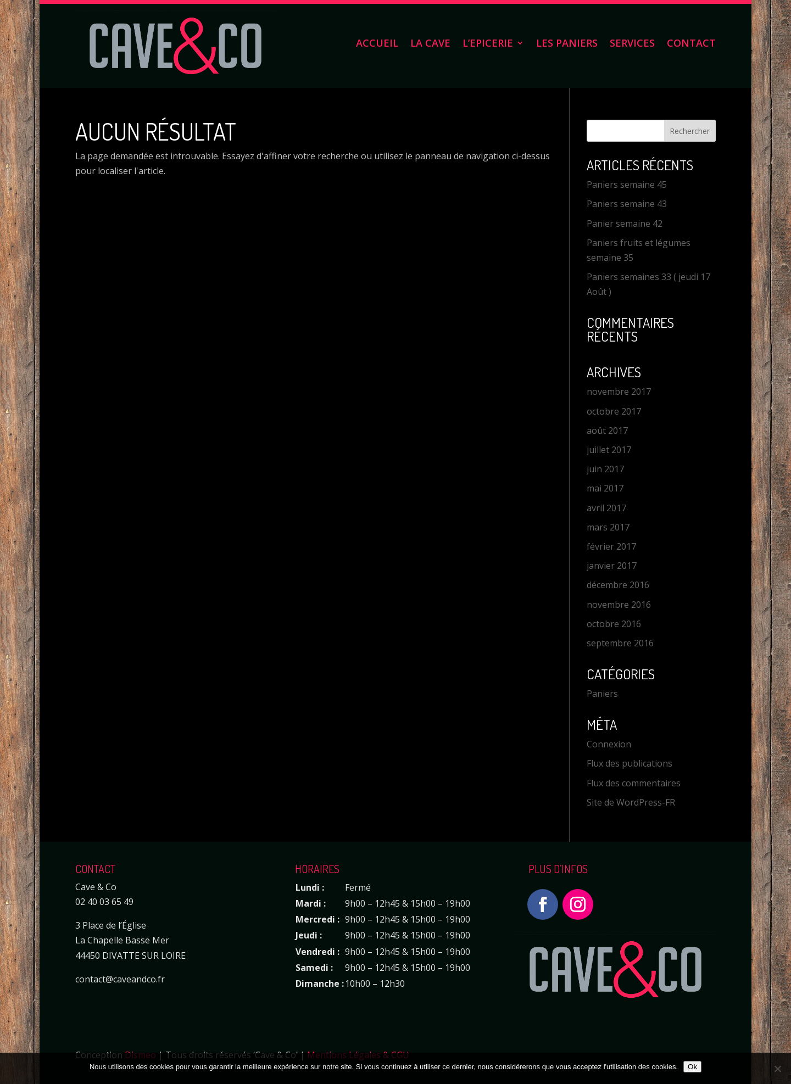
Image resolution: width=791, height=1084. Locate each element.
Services (632, 44)
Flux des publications (629, 763)
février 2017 (611, 546)
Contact (691, 44)
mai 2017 (605, 488)
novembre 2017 (619, 391)
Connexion (609, 744)
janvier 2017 (612, 566)
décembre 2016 (618, 585)
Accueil (377, 44)
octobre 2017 (614, 411)
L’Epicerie (488, 44)
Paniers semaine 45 (627, 184)
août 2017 (607, 430)
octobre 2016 (614, 624)
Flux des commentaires (634, 783)
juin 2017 (605, 469)
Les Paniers (567, 44)
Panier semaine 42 (624, 223)
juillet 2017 (609, 450)
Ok (692, 1067)
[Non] (777, 1068)
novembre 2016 (619, 605)
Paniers (602, 694)
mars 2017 (608, 527)
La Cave (430, 44)
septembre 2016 (620, 643)
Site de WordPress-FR (631, 802)
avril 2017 (606, 508)
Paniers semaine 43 (627, 204)
